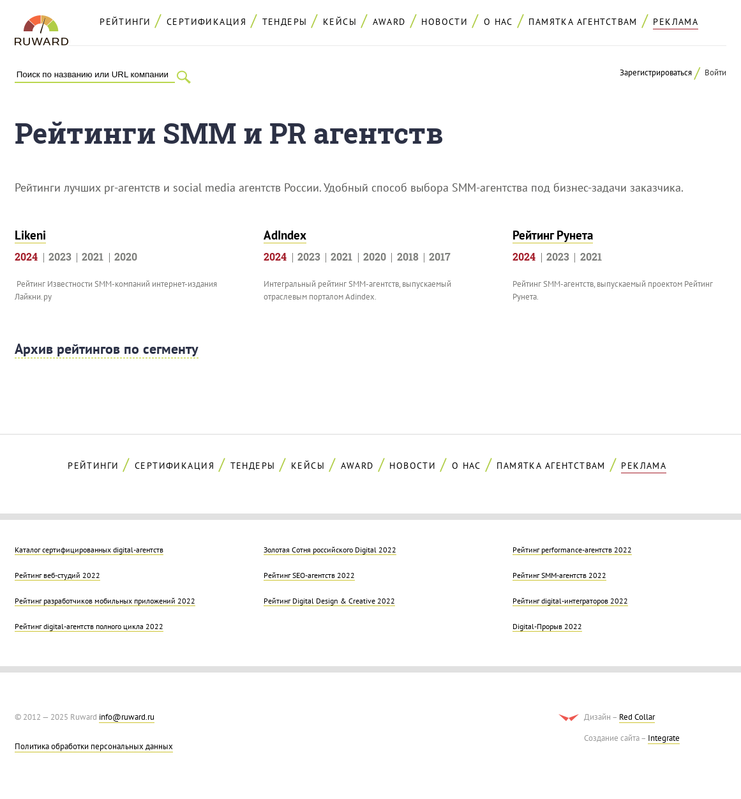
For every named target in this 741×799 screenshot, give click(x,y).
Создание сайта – (632, 738)
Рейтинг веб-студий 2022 (57, 575)
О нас (498, 21)
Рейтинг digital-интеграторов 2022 (570, 600)
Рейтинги (125, 21)
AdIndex (285, 235)
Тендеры (285, 21)
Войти (715, 72)
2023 (60, 256)
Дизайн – (619, 717)
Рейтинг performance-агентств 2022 (572, 549)
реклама (675, 21)
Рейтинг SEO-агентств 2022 (309, 575)
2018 (408, 256)
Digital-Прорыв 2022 (547, 626)
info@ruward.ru (126, 716)
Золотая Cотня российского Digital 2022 (330, 549)
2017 (440, 256)
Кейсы (340, 21)
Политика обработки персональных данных (94, 746)
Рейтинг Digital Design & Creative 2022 (329, 600)
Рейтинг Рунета (553, 235)
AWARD (389, 21)
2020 (125, 256)
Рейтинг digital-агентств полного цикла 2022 (89, 626)
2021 (92, 256)
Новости (444, 21)
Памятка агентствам (582, 21)
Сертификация (206, 21)
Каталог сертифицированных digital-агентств (89, 549)
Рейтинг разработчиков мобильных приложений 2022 (105, 600)
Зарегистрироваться (656, 72)
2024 (26, 256)
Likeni (30, 235)
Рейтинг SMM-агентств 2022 (559, 575)
